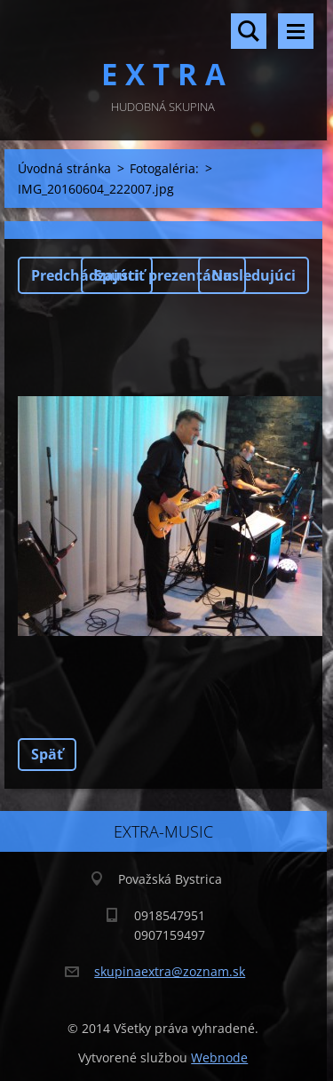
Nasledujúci (253, 275)
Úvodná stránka (64, 168)
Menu (295, 31)
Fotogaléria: (164, 168)
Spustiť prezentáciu (163, 275)
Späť (47, 754)
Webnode (219, 1057)
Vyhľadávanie (248, 31)
